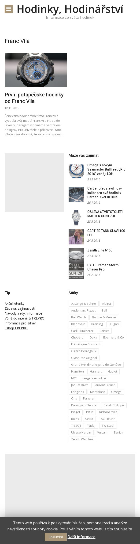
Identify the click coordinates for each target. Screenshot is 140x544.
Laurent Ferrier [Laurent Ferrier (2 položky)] (104, 385)
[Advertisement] (34, 182)
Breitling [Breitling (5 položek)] (97, 324)
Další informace (82, 536)
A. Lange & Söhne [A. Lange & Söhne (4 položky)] (83, 303)
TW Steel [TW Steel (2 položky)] (108, 425)
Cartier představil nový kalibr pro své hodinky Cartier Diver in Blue (104, 192)
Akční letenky (14, 303)
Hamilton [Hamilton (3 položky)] (77, 371)
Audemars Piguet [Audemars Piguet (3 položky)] (83, 310)
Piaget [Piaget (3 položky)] (75, 412)
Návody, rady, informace (23, 313)
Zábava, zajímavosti (20, 308)
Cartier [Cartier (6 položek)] (104, 331)
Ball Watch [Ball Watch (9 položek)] (78, 317)
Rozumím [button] (55, 537)
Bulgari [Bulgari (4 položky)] (114, 324)
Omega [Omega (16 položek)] (116, 392)
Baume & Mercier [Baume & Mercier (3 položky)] (104, 317)
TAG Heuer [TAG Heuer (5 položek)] (107, 419)
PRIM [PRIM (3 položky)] (89, 412)
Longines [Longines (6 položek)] (77, 392)
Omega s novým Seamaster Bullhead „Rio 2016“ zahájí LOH (106, 169)
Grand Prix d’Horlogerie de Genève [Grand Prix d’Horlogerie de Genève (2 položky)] (96, 364)
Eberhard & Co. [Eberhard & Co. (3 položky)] (114, 337)
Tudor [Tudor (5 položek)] (91, 425)
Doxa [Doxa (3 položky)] (93, 337)
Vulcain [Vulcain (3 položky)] (102, 432)
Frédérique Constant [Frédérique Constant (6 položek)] (85, 344)
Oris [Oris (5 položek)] (74, 398)
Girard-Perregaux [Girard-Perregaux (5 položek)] (83, 351)
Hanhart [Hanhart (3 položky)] (96, 371)
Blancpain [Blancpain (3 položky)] (78, 324)
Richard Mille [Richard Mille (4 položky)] (108, 412)
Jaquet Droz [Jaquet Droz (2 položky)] (79, 385)
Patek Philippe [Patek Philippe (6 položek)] (114, 405)
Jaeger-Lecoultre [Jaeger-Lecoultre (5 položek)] (94, 378)
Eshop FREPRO (16, 328)
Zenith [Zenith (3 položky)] (118, 432)
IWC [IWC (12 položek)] (74, 378)
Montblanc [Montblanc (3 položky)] (97, 392)
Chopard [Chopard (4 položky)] (77, 337)
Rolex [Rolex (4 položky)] (75, 419)
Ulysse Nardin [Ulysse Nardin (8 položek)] (81, 432)
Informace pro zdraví (20, 323)
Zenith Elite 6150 (99, 250)
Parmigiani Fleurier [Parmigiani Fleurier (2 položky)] (84, 405)
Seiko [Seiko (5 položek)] (89, 419)
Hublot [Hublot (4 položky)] (112, 371)
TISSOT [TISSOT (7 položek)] (76, 425)
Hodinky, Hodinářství (70, 9)
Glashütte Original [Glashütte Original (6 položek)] (84, 358)
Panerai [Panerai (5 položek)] (88, 398)
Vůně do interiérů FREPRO (24, 318)
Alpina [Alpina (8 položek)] (106, 303)
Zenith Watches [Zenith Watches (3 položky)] (82, 439)
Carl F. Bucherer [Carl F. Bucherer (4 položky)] (82, 331)
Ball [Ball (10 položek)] (104, 310)
